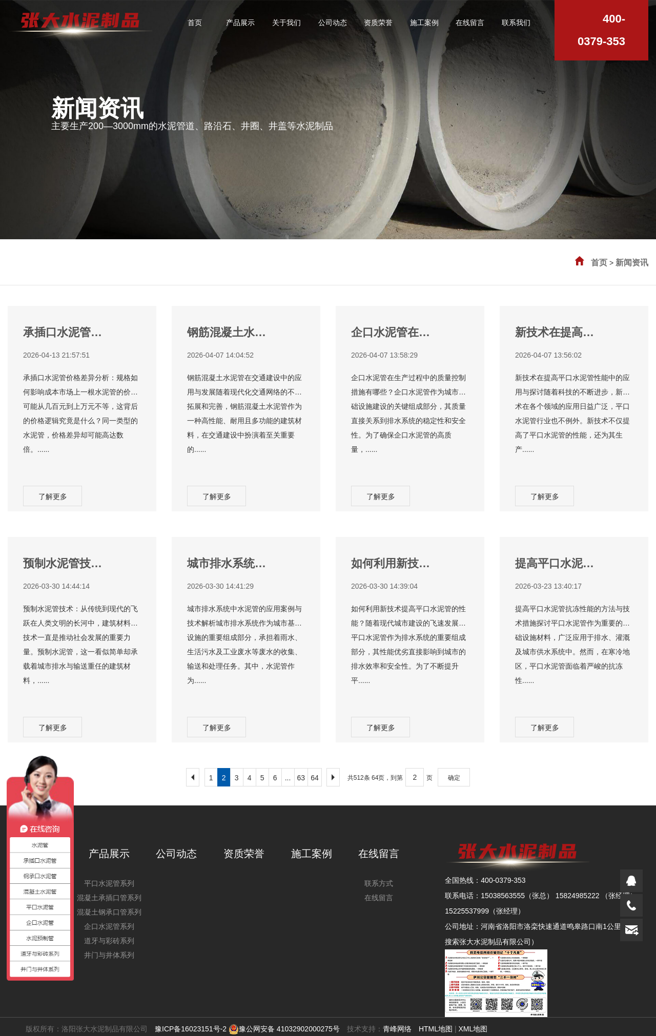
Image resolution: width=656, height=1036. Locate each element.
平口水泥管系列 (109, 883)
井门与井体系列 (109, 955)
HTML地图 (436, 1029)
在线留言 (378, 853)
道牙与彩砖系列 (109, 941)
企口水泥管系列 (109, 926)
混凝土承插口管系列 (109, 898)
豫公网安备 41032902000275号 (284, 1029)
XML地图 (472, 1029)
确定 (454, 777)
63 (301, 778)
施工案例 (311, 853)
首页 (599, 262)
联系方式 (378, 883)
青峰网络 (397, 1029)
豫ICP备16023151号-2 (191, 1029)
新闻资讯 (632, 262)
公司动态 (176, 853)
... (288, 778)
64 (315, 778)
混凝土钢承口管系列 (109, 912)
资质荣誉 (243, 853)
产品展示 (109, 853)
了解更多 (52, 496)
